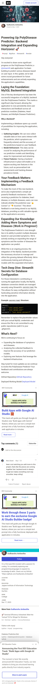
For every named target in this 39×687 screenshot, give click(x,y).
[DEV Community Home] (8, 3)
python (12, 53)
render (29, 53)
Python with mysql (19, 627)
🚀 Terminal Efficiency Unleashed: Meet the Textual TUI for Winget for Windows (19, 617)
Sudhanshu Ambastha (15, 25)
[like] (7, 479)
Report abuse (26, 484)
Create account (31, 3)
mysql (4, 53)
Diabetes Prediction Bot (19, 636)
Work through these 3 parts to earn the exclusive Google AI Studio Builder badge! (19, 516)
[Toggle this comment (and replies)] (2, 464)
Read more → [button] (9, 435)
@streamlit (5, 68)
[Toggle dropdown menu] (36, 388)
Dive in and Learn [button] (19, 675)
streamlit (20, 53)
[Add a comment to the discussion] (21, 451)
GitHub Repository (24, 377)
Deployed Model (28, 382)
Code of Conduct (13, 484)
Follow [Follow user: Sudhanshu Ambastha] (19, 559)
